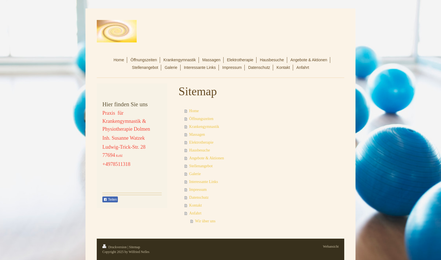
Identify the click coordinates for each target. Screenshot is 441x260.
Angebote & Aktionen (206, 158)
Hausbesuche (199, 150)
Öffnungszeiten (201, 119)
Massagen (197, 134)
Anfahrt (195, 213)
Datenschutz (199, 197)
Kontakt (195, 205)
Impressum (198, 189)
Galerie (195, 174)
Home (194, 111)
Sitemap (134, 247)
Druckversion (114, 247)
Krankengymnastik (204, 127)
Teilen (110, 200)
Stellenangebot (201, 166)
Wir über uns (205, 221)
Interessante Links (203, 182)
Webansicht (331, 246)
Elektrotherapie (201, 142)
